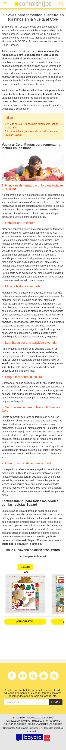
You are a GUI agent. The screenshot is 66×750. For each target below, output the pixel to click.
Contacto (55, 721)
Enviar (55, 702)
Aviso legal (33, 718)
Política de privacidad (17, 721)
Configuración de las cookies (45, 724)
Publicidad (48, 718)
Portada (18, 718)
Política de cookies (15, 724)
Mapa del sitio (40, 721)
